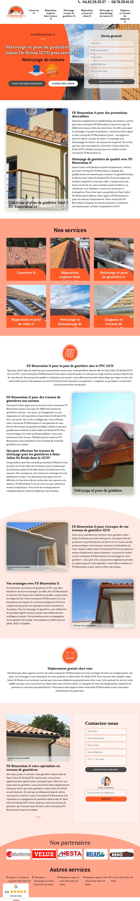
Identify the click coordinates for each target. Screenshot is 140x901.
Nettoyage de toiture (43, 60)
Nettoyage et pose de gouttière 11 (69, 13)
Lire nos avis (16, 896)
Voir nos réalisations (27, 83)
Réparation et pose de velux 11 (87, 13)
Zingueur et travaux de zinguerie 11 (125, 16)
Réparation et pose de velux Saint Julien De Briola (69, 881)
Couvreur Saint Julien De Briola (122, 879)
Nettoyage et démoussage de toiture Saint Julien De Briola (44, 881)
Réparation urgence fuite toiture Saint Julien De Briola (96, 881)
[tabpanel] (38, 788)
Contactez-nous (63, 83)
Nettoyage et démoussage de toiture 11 (106, 13)
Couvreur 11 (34, 12)
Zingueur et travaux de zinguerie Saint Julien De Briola (19, 881)
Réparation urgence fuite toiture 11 (50, 14)
